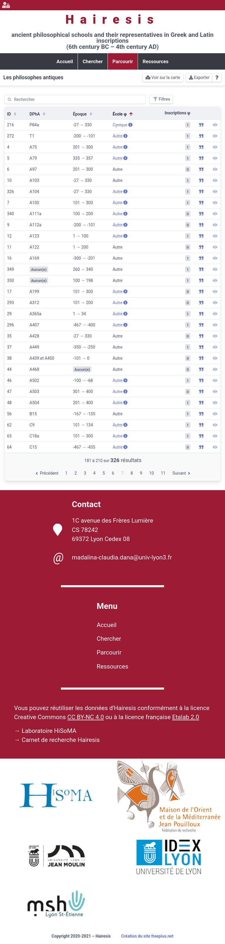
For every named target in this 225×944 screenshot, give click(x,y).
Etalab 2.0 (185, 717)
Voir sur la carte (163, 77)
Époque (83, 114)
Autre (119, 136)
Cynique (122, 125)
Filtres (161, 99)
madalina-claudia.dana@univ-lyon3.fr (112, 557)
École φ (122, 114)
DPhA (38, 114)
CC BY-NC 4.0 (85, 717)
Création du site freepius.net (147, 936)
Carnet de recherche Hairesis (61, 739)
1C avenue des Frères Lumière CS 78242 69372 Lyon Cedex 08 (103, 529)
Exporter (199, 77)
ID (12, 114)
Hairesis (112, 19)
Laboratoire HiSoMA (49, 730)
